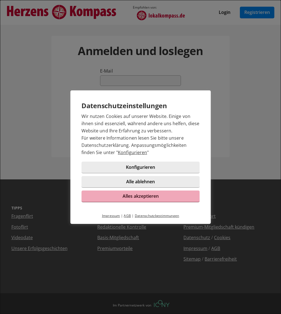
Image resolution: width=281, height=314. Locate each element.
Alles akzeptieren (141, 196)
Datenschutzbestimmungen (157, 215)
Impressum (111, 215)
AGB (127, 215)
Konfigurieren (132, 152)
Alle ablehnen (140, 182)
